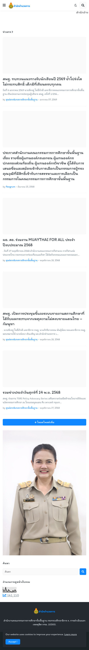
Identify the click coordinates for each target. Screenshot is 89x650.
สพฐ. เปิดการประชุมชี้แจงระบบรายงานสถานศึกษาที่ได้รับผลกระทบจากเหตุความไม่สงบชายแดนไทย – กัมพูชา (43, 318)
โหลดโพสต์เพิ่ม (45, 422)
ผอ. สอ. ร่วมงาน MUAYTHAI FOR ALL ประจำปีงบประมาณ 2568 (39, 242)
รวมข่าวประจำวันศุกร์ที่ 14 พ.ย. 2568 (31, 392)
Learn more (70, 634)
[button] (4, 5)
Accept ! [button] (12, 641)
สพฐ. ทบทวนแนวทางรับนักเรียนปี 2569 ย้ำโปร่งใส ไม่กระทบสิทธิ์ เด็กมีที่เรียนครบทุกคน (42, 81)
